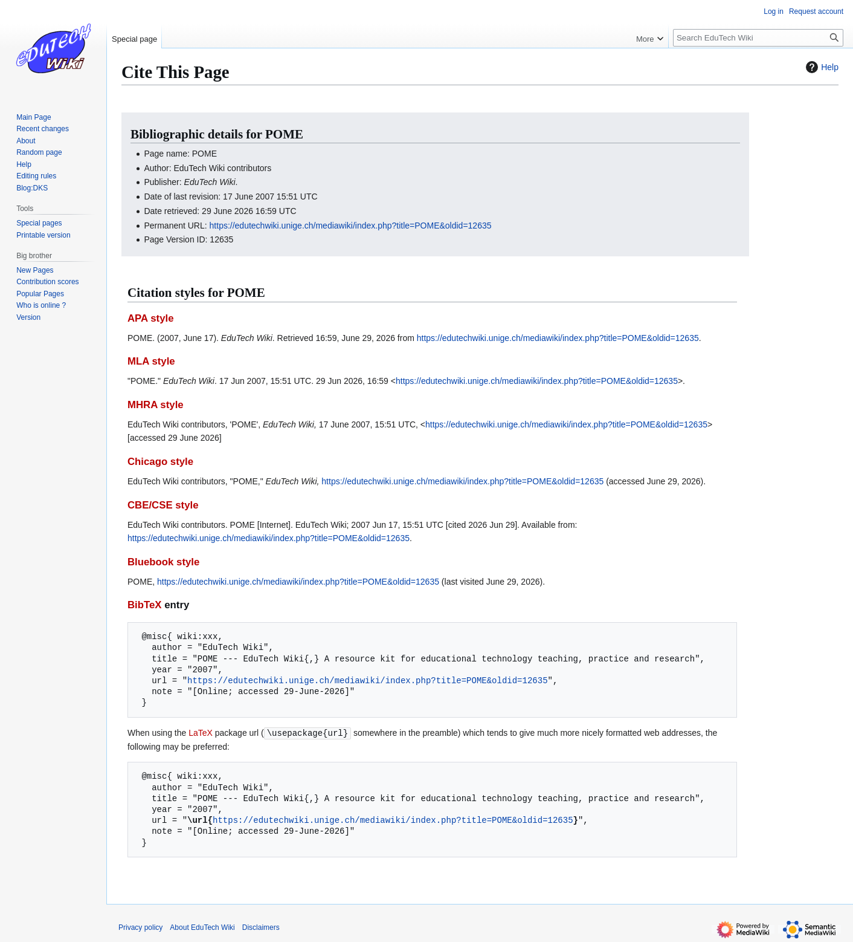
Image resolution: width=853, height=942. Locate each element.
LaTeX (200, 733)
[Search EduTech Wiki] (758, 38)
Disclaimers (261, 927)
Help (821, 67)
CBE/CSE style (163, 505)
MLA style (151, 361)
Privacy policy (140, 927)
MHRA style (155, 405)
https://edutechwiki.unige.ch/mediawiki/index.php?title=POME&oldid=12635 (351, 225)
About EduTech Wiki (202, 927)
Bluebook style (163, 562)
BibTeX (144, 605)
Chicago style (160, 461)
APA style (150, 318)
